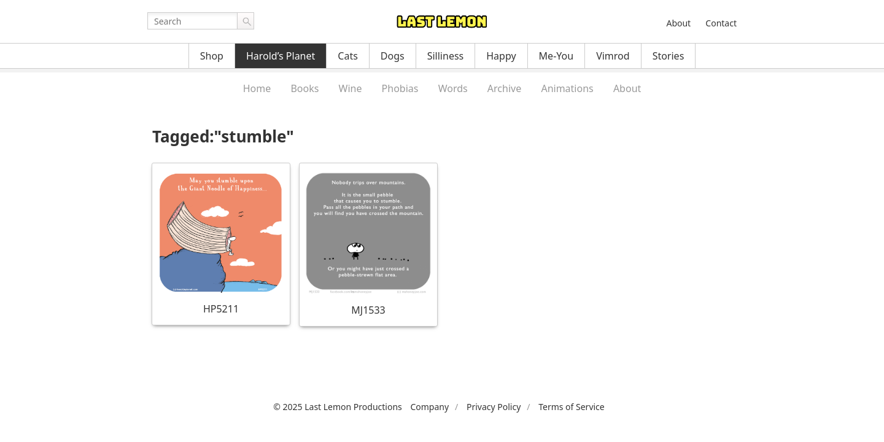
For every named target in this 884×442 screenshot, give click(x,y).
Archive (504, 88)
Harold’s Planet (280, 56)
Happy (501, 56)
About (678, 23)
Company (429, 407)
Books (304, 88)
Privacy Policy (494, 407)
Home (257, 88)
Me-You (556, 56)
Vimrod (613, 56)
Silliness (445, 56)
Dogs (393, 56)
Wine (350, 88)
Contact (721, 23)
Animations (567, 88)
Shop (211, 56)
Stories (668, 56)
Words (453, 88)
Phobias (400, 88)
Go (245, 20)
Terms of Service (571, 407)
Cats (348, 56)
